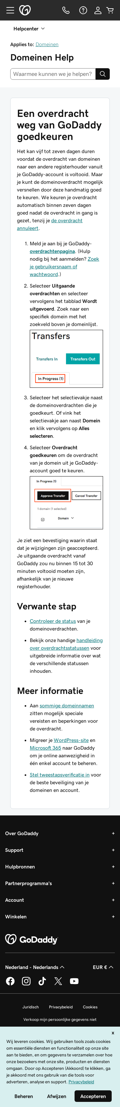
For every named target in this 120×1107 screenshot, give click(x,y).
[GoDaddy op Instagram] (26, 984)
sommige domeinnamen (67, 705)
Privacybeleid (61, 1007)
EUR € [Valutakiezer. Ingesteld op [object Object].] (104, 967)
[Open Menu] (7, 10)
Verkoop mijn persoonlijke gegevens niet (60, 1019)
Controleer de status (53, 620)
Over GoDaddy (21, 833)
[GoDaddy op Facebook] (10, 984)
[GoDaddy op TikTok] (42, 984)
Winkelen (16, 916)
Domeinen (47, 44)
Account (14, 899)
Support (14, 849)
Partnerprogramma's (28, 883)
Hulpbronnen (20, 866)
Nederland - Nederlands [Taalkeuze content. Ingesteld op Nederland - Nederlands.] (35, 967)
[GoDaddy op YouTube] (74, 984)
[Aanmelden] (98, 10)
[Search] (103, 74)
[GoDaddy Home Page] (31, 939)
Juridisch (30, 1007)
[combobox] (53, 74)
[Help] (83, 10)
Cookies (90, 1007)
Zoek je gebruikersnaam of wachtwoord (64, 266)
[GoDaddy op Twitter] (58, 984)
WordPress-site (71, 740)
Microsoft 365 (45, 747)
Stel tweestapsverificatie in (60, 774)
